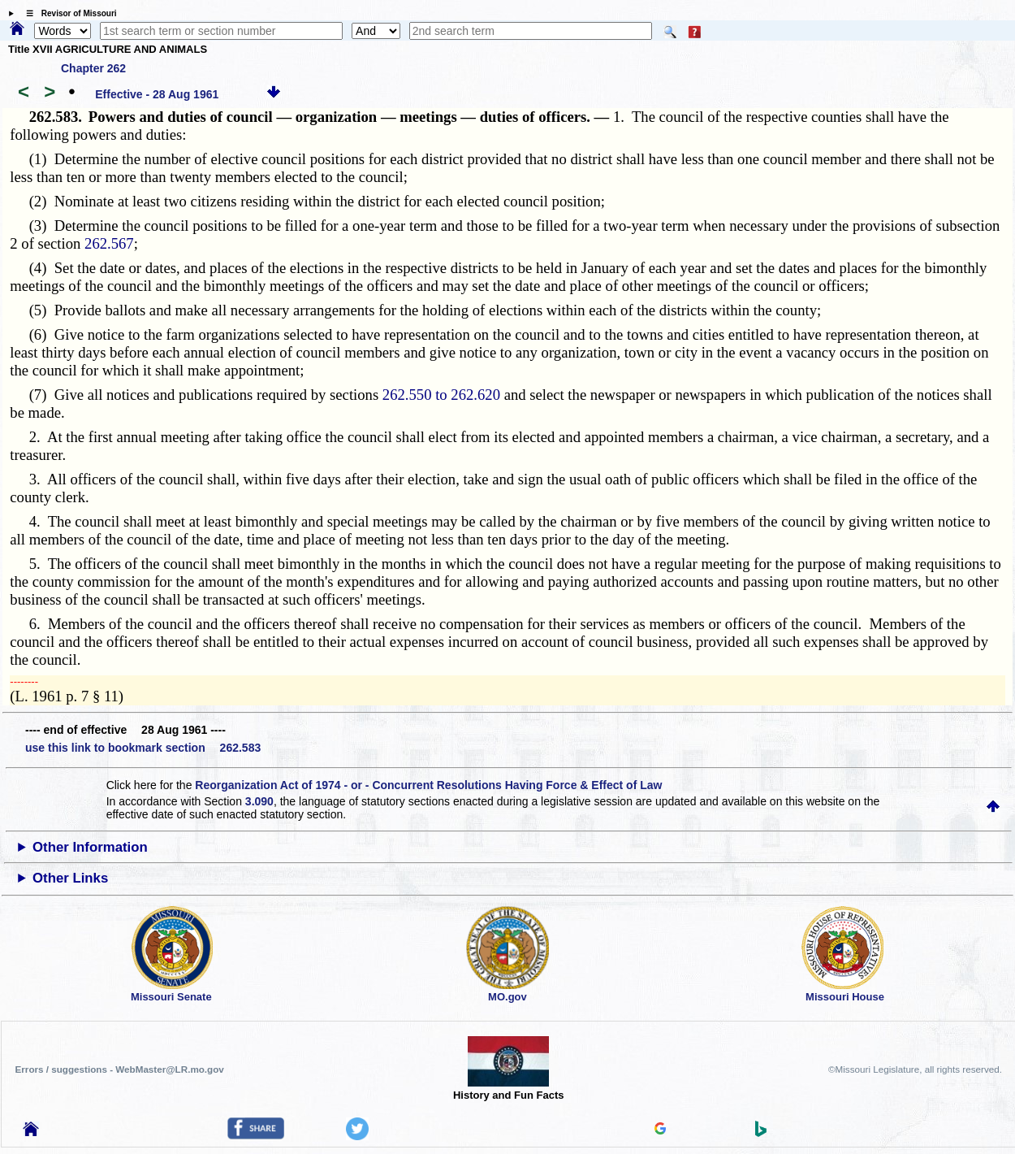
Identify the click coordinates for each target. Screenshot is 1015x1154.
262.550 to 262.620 (441, 394)
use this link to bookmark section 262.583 (143, 747)
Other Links (70, 878)
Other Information (90, 847)
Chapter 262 (93, 68)
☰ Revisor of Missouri (67, 13)
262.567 (109, 243)
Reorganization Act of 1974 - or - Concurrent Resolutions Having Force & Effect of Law (428, 785)
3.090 (259, 801)
